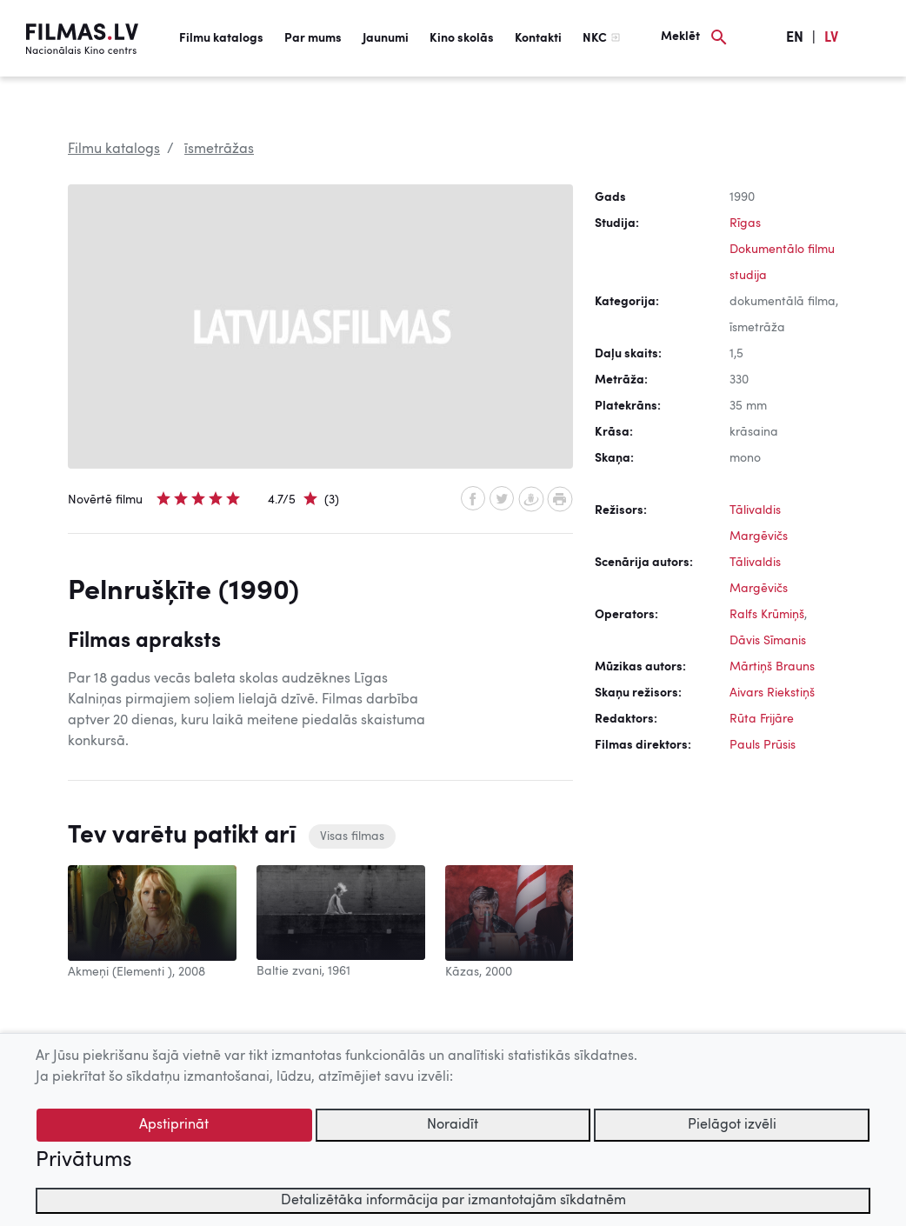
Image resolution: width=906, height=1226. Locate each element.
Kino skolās (462, 38)
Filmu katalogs (221, 38)
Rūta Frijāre (761, 719)
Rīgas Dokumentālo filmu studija (782, 249)
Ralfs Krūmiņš (766, 615)
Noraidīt (452, 1125)
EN (794, 38)
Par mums (313, 38)
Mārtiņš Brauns (772, 667)
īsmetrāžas (219, 150)
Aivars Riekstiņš (772, 693)
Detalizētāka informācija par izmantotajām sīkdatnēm (453, 1201)
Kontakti (538, 38)
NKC (595, 38)
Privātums (83, 1160)
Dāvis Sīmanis (767, 641)
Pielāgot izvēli (732, 1125)
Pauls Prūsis (762, 745)
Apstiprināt (174, 1125)
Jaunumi (386, 38)
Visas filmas (352, 836)
